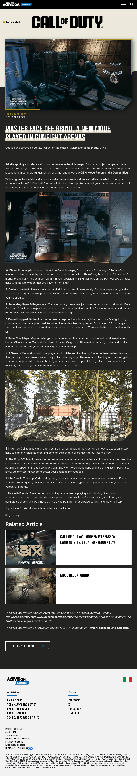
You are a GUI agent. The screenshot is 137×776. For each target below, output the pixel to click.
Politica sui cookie (14, 742)
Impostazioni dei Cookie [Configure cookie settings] (15, 745)
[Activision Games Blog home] (18, 680)
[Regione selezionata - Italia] (127, 679)
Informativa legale (13, 729)
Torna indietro (12, 22)
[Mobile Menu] (123, 4)
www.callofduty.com (23, 617)
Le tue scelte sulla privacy (18, 748)
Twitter (92, 627)
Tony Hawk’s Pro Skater (21, 705)
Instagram (122, 627)
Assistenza (10, 732)
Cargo (69, 342)
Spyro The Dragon (18, 709)
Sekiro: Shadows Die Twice (23, 717)
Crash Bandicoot (17, 713)
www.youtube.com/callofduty (55, 617)
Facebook (103, 627)
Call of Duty (15, 700)
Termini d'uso (11, 735)
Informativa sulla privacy (17, 738)
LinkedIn (73, 713)
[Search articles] (131, 4)
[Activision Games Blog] (17, 4)
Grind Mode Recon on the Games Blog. (104, 172)
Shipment (85, 342)
